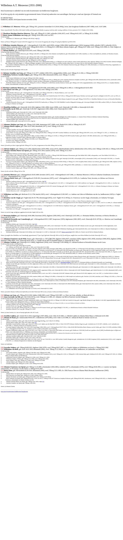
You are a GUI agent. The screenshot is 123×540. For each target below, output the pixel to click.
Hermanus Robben (66, 262)
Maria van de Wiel (67, 232)
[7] (44, 154)
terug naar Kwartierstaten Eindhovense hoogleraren (14, 391)
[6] (40, 129)
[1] (38, 38)
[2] (45, 60)
